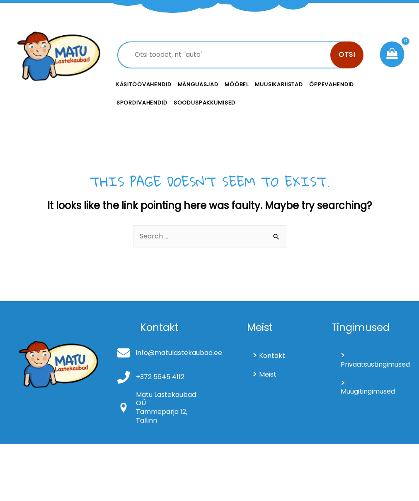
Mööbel (237, 84)
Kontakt (272, 355)
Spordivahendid (141, 103)
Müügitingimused (368, 391)
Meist (267, 374)
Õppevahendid (331, 84)
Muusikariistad (279, 84)
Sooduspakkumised (205, 103)
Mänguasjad (198, 84)
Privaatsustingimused (371, 364)
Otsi (347, 54)
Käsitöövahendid (144, 84)
